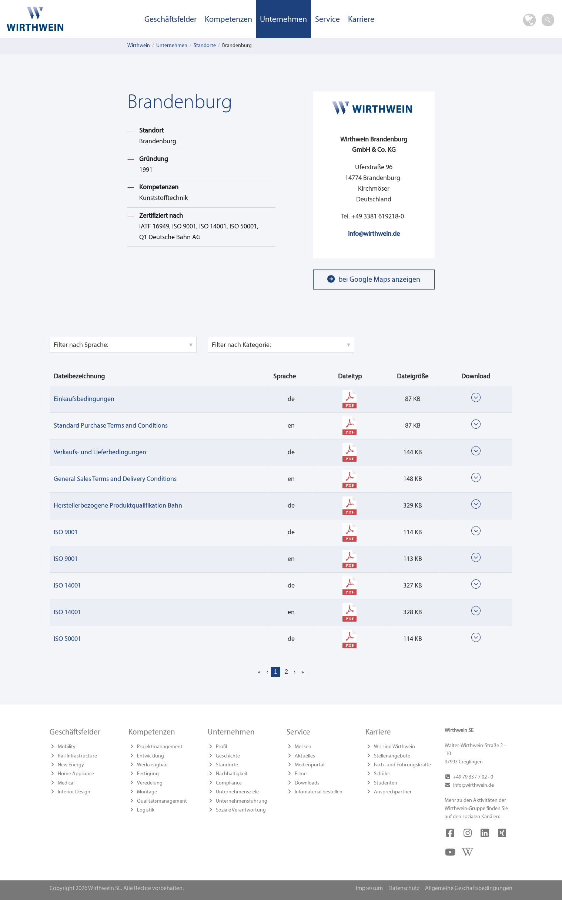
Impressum (369, 888)
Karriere (361, 20)
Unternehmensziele (237, 792)
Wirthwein (138, 45)
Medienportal (309, 765)
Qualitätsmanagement (162, 801)
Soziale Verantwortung (241, 810)
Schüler (382, 774)
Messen (303, 747)
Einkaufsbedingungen (84, 399)
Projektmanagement (160, 747)
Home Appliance (76, 774)
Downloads (307, 783)
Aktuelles (305, 756)
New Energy (71, 765)
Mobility (67, 747)
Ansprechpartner (393, 792)
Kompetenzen (228, 20)
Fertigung (148, 774)
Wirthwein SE (70, 19)
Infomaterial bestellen (318, 792)
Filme (301, 774)
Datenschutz (403, 888)
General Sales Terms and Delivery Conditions (115, 479)
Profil (221, 747)
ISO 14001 (67, 585)
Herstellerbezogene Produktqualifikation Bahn (118, 505)
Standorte (205, 45)
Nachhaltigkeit (232, 774)
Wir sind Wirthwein (394, 747)
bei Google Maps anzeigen (379, 280)
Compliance (229, 783)
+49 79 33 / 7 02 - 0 (473, 777)
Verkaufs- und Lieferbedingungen (100, 452)
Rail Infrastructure (77, 756)
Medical (66, 783)
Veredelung (150, 783)
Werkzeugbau (152, 765)
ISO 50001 (67, 639)
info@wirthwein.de (374, 234)
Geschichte (228, 756)
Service (327, 20)
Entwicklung (150, 756)
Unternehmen (283, 20)
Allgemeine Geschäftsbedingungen (468, 888)
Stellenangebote (392, 756)
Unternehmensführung (241, 801)
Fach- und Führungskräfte (402, 765)
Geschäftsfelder (170, 20)
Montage (147, 792)
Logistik (145, 810)
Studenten (385, 783)
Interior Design (74, 792)
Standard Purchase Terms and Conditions (111, 425)
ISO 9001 (66, 532)
